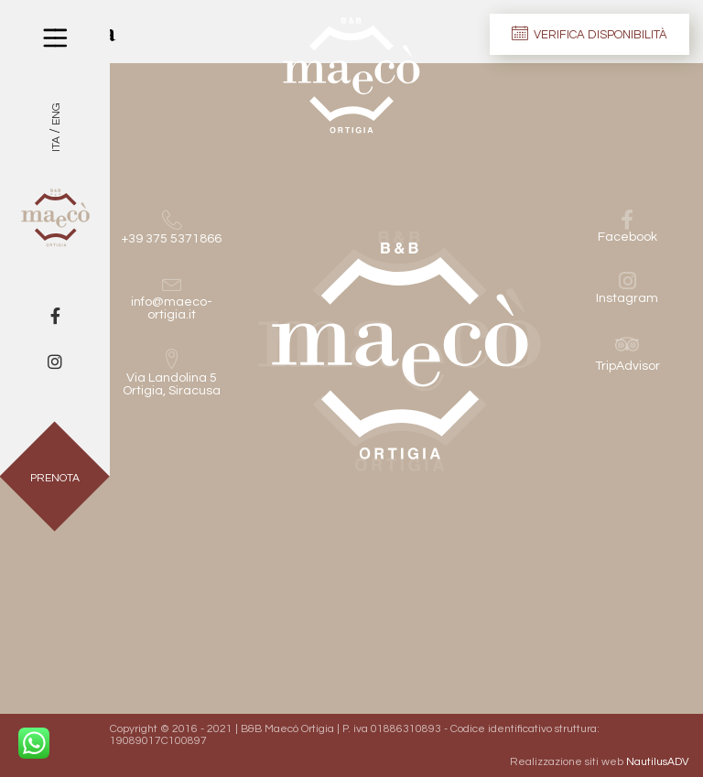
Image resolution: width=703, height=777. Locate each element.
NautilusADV (657, 762)
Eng (56, 114)
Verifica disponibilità (589, 33)
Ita (56, 144)
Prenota (55, 478)
